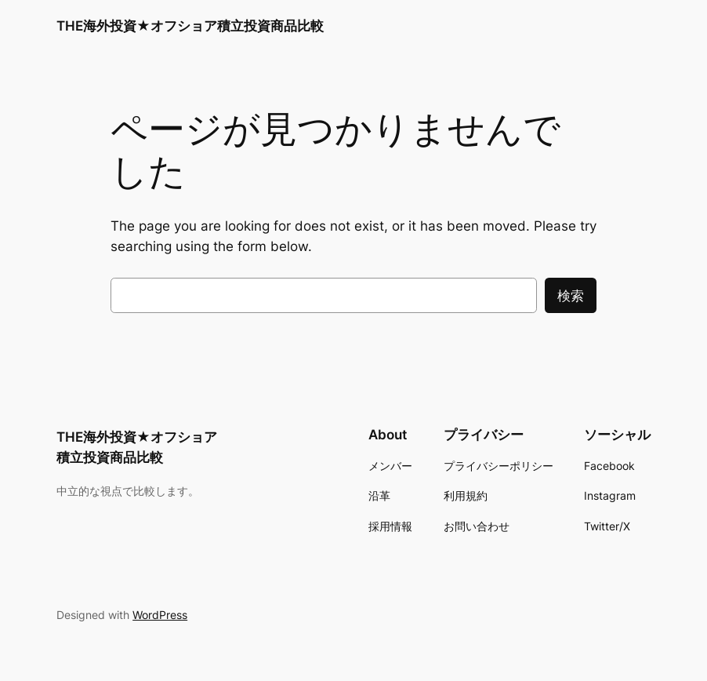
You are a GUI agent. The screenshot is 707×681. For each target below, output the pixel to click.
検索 (570, 296)
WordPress (159, 614)
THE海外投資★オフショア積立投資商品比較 (190, 25)
